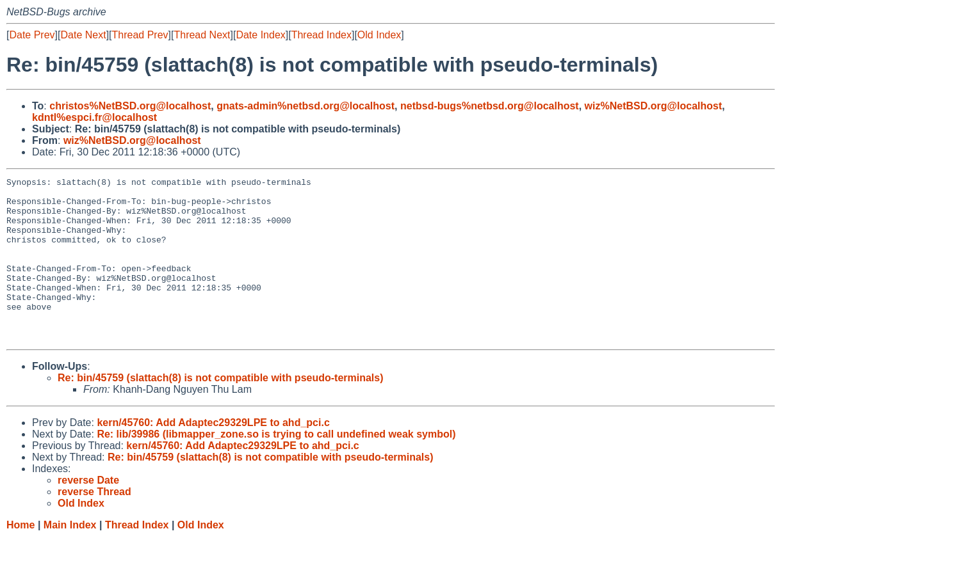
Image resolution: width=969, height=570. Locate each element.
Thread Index (321, 34)
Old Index (379, 34)
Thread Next (202, 34)
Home (20, 557)
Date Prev (31, 34)
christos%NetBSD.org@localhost (130, 105)
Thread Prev (140, 34)
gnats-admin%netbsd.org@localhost (305, 105)
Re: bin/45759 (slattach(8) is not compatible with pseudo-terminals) (221, 410)
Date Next (83, 34)
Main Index (70, 557)
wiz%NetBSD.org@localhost (653, 105)
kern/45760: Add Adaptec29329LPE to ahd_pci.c (213, 455)
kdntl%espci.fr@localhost (94, 117)
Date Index (260, 34)
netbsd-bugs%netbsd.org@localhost (489, 105)
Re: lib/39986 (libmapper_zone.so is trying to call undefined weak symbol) (276, 466)
